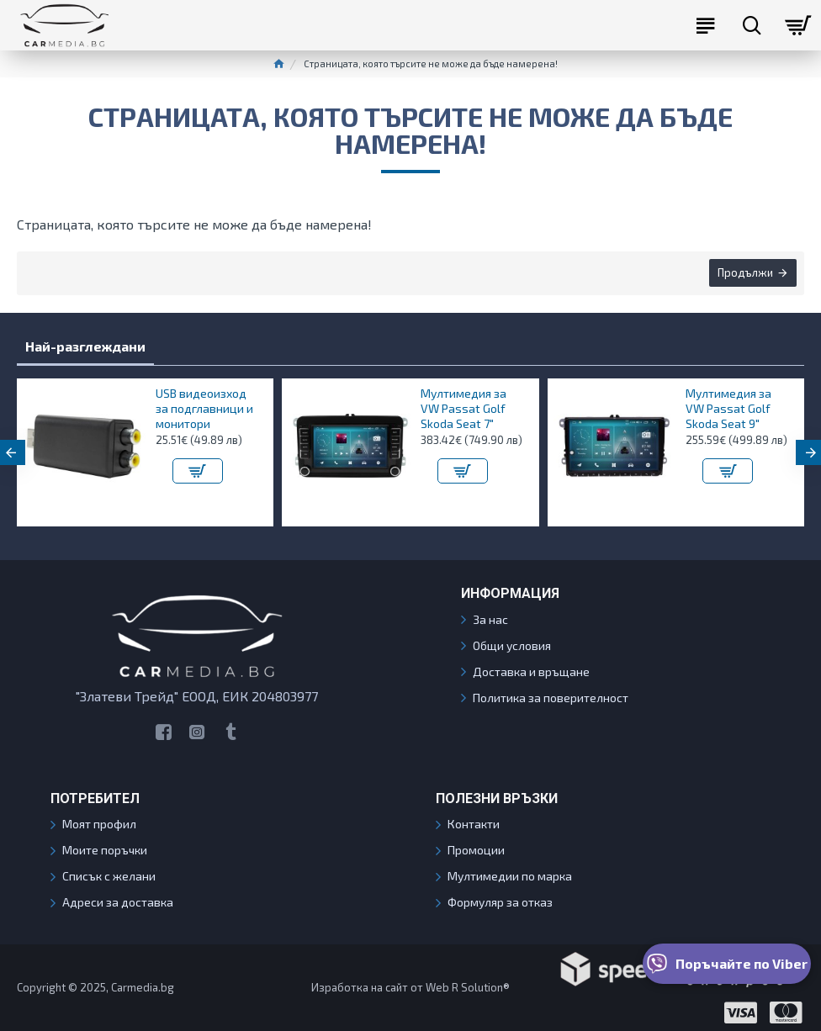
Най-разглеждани (85, 346)
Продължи (744, 273)
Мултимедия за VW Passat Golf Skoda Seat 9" (728, 408)
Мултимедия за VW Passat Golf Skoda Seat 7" (463, 408)
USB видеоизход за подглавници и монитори (204, 408)
